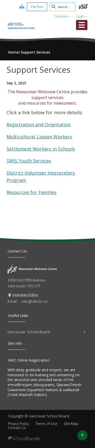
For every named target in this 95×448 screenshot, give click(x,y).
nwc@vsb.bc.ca (34, 301)
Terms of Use (46, 423)
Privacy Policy (18, 423)
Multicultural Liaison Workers (39, 137)
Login (81, 16)
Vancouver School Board (46, 331)
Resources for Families (31, 192)
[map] (21, 7)
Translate (62, 16)
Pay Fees (37, 7)
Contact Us (17, 427)
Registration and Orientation (39, 125)
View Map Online (25, 294)
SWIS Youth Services (29, 161)
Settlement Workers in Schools (41, 149)
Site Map (71, 423)
